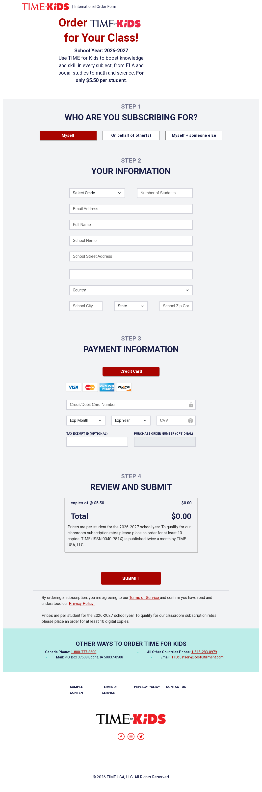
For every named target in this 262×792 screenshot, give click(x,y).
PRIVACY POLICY (147, 687)
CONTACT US (176, 687)
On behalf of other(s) (131, 135)
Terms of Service (144, 597)
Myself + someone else (194, 135)
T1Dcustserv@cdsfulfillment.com (197, 657)
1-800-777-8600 (83, 652)
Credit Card (131, 371)
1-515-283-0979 (204, 652)
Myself (68, 135)
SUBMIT (131, 578)
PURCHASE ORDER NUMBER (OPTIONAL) (163, 433)
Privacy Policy (82, 603)
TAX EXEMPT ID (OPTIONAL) (86, 433)
